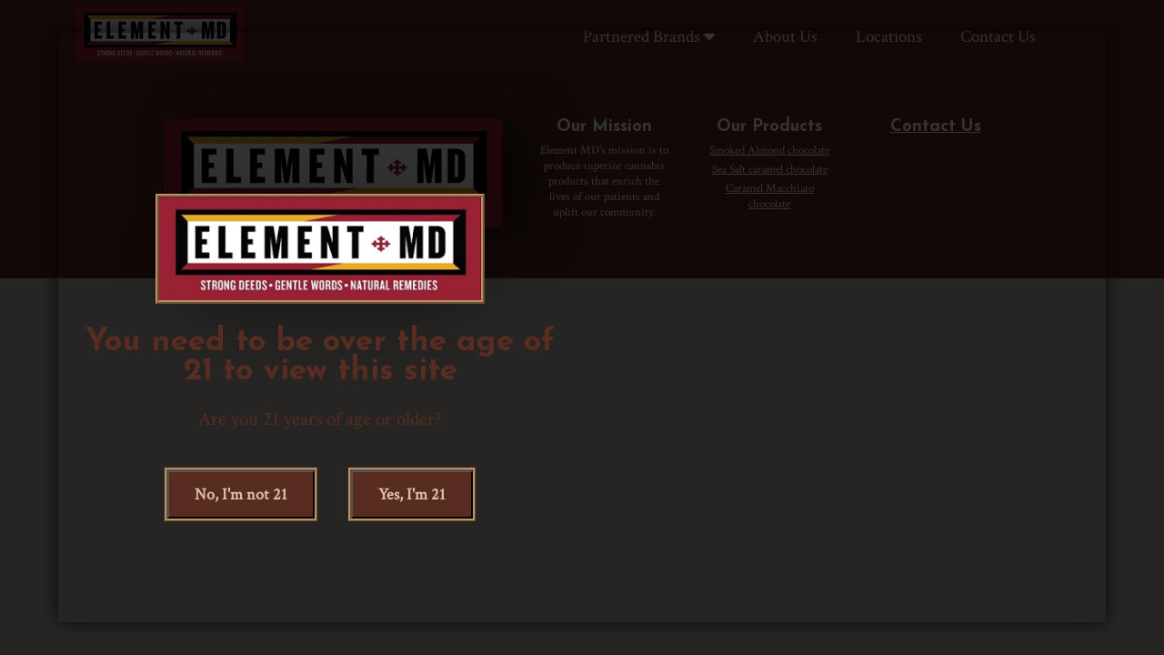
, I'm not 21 (241, 494)
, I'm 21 (412, 494)
